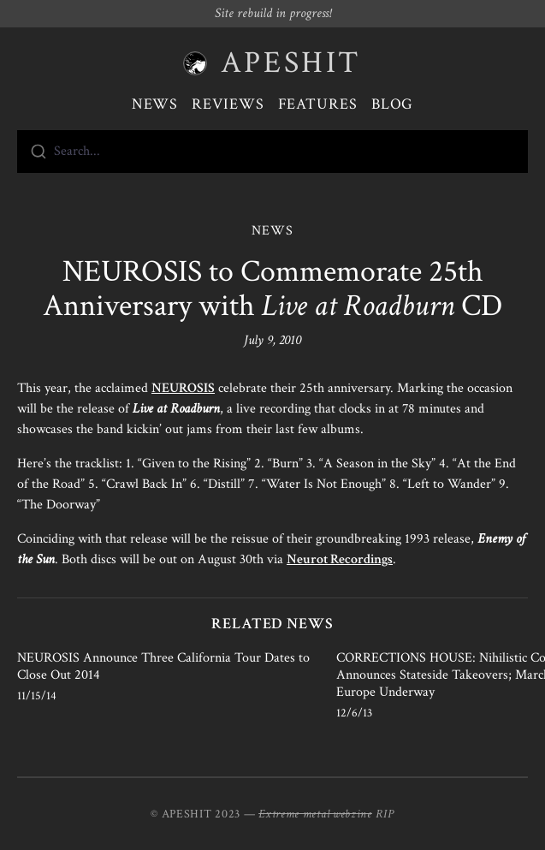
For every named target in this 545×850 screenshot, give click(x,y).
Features (318, 104)
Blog (392, 104)
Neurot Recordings (340, 559)
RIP (385, 814)
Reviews (228, 104)
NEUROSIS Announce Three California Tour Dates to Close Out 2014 (163, 666)
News (155, 104)
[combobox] (272, 151)
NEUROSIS (183, 388)
